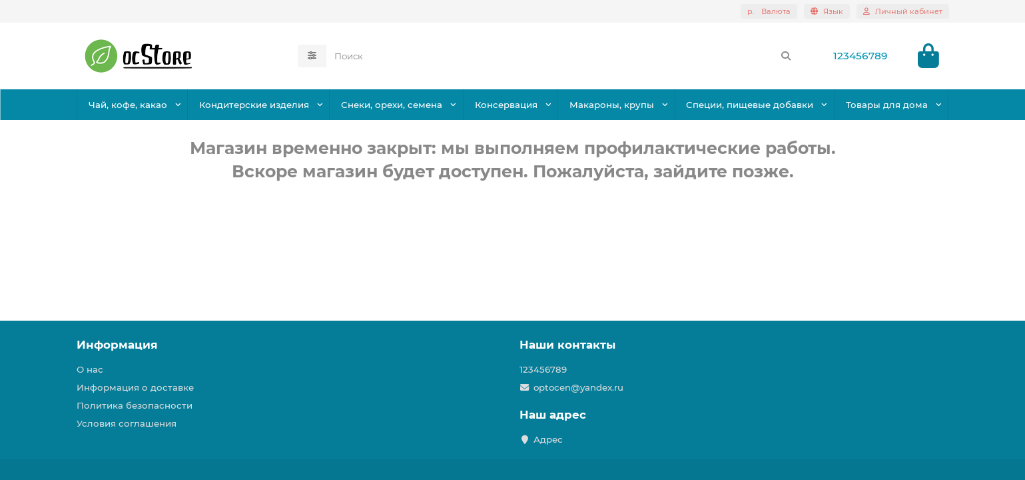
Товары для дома (887, 104)
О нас (90, 369)
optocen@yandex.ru (578, 387)
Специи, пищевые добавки (749, 104)
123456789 (860, 55)
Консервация (506, 104)
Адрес (548, 439)
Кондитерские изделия (254, 104)
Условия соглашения (126, 423)
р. (769, 11)
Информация (117, 344)
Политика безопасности (134, 405)
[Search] (563, 56)
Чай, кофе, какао (128, 104)
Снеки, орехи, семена (391, 104)
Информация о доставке (135, 387)
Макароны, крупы (611, 104)
